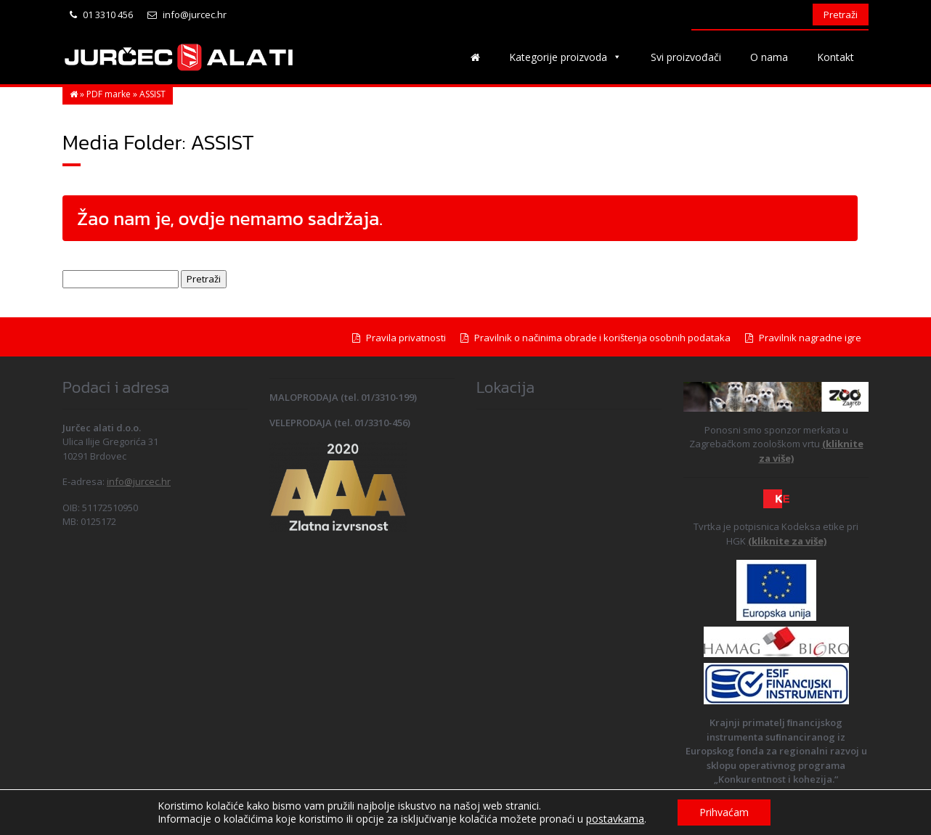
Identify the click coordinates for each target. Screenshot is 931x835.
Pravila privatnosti (399, 337)
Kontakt (835, 57)
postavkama (615, 819)
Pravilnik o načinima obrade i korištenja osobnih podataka (595, 337)
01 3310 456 (101, 14)
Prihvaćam (724, 812)
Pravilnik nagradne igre (803, 337)
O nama (769, 57)
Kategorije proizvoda (565, 57)
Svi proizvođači (686, 57)
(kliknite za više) (787, 540)
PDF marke (108, 94)
